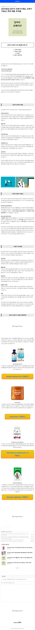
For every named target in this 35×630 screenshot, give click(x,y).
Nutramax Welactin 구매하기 (17, 497)
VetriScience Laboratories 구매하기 (17, 454)
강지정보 (3, 6)
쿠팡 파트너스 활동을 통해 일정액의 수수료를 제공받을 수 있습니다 (14, 579)
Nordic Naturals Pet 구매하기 (17, 376)
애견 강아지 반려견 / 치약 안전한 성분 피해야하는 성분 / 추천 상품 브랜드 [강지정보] (14, 536)
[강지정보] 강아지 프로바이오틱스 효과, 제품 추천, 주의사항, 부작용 (12, 541)
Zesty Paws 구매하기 (17, 417)
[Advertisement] (17, 326)
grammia (17, 1)
